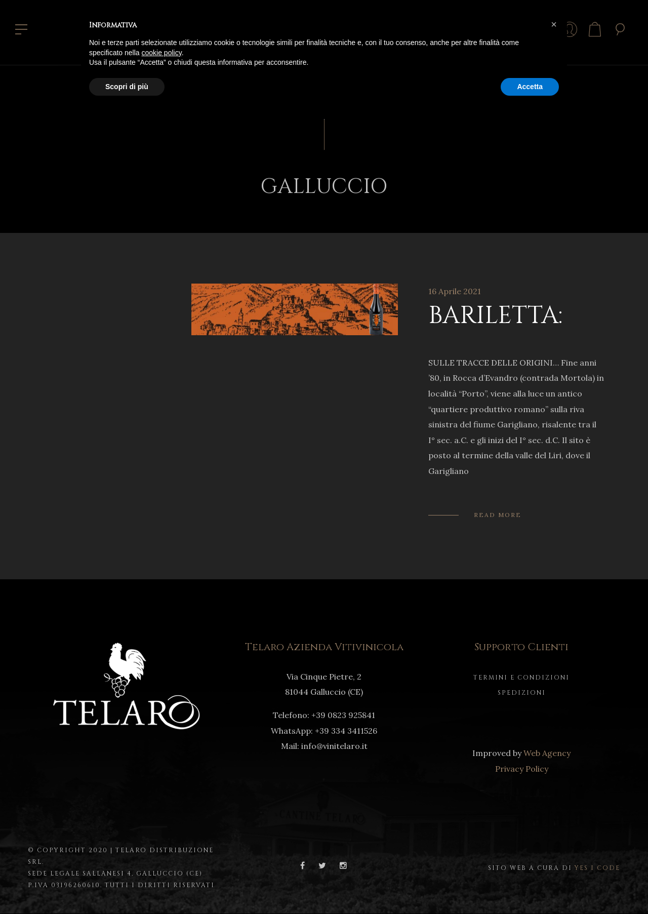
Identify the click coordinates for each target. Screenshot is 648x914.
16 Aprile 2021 (454, 291)
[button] (554, 24)
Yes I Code (597, 868)
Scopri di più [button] (126, 87)
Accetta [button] (530, 87)
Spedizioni (522, 693)
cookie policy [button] (162, 53)
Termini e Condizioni (521, 677)
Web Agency (547, 753)
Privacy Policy (521, 769)
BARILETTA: (495, 315)
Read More (497, 515)
